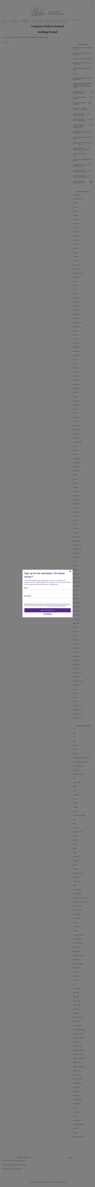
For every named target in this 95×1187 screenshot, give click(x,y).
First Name (27, 596)
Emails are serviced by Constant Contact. (57, 605)
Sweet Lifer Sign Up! (47, 610)
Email (26, 588)
